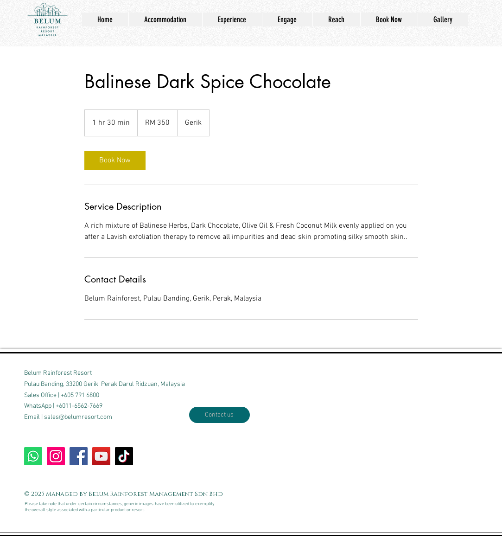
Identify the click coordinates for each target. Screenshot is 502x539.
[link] (115, 160)
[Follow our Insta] (56, 456)
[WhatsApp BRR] (33, 456)
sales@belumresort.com (78, 417)
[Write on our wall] (79, 456)
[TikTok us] (124, 456)
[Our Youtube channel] (101, 456)
